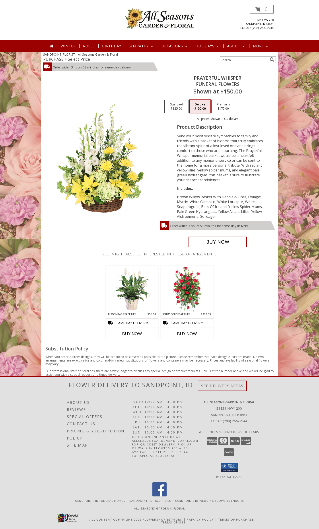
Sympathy (141, 46)
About (236, 46)
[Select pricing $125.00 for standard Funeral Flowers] (177, 106)
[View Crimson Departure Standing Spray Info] (187, 288)
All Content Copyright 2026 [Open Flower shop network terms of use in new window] (115, 519)
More (261, 46)
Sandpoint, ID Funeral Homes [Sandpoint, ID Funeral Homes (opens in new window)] (100, 500)
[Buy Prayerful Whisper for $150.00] (218, 242)
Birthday (111, 46)
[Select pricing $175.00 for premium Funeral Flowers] (223, 106)
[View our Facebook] (159, 495)
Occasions (174, 46)
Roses (89, 46)
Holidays (208, 46)
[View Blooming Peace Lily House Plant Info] (132, 288)
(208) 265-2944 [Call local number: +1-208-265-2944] (263, 28)
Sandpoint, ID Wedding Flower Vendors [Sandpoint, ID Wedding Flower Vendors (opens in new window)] (209, 500)
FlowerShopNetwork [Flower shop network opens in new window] (163, 519)
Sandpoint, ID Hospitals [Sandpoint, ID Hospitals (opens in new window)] (150, 500)
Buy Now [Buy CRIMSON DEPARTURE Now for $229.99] (187, 333)
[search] (272, 59)
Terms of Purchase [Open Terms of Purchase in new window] (236, 519)
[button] (262, 9)
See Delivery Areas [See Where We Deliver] (222, 385)
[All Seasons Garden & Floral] (159, 18)
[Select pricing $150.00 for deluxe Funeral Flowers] (200, 106)
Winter (68, 46)
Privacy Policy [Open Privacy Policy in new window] (200, 519)
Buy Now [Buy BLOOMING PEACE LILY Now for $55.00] (132, 333)
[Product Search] (244, 60)
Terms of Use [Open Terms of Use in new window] (173, 522)
